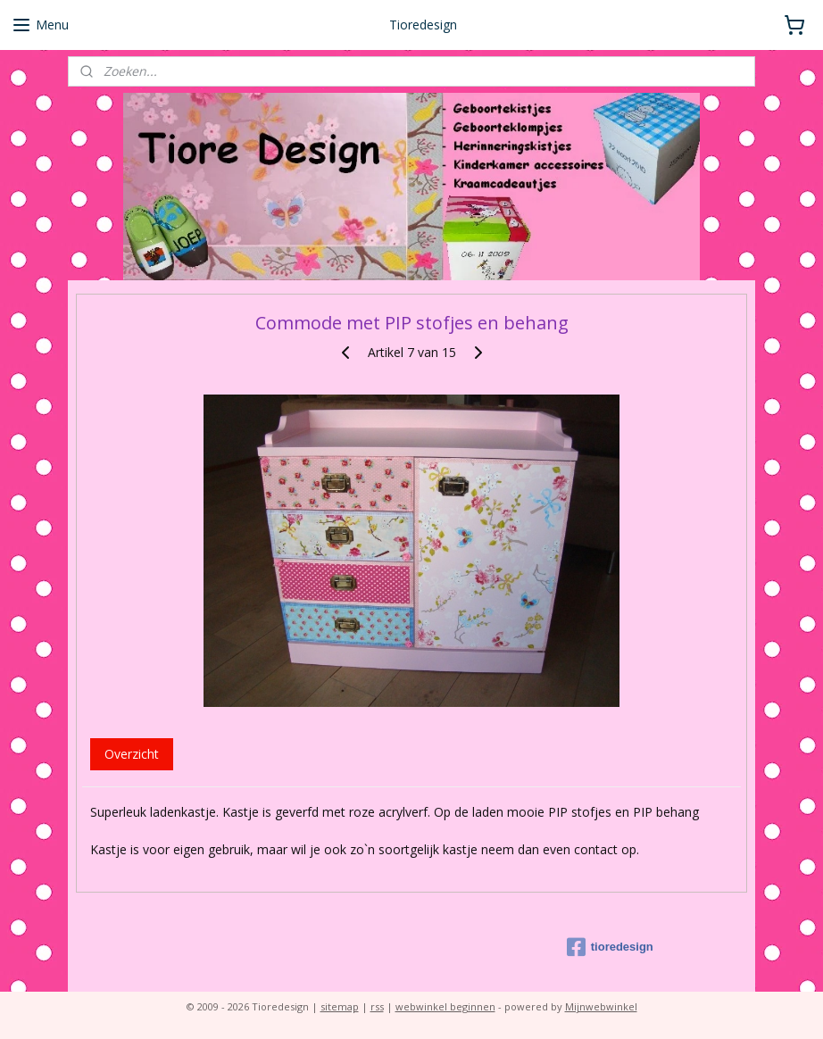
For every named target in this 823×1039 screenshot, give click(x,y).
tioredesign (610, 947)
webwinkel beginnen (445, 1006)
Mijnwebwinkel (601, 1006)
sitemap (339, 1006)
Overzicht (131, 753)
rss (377, 1006)
